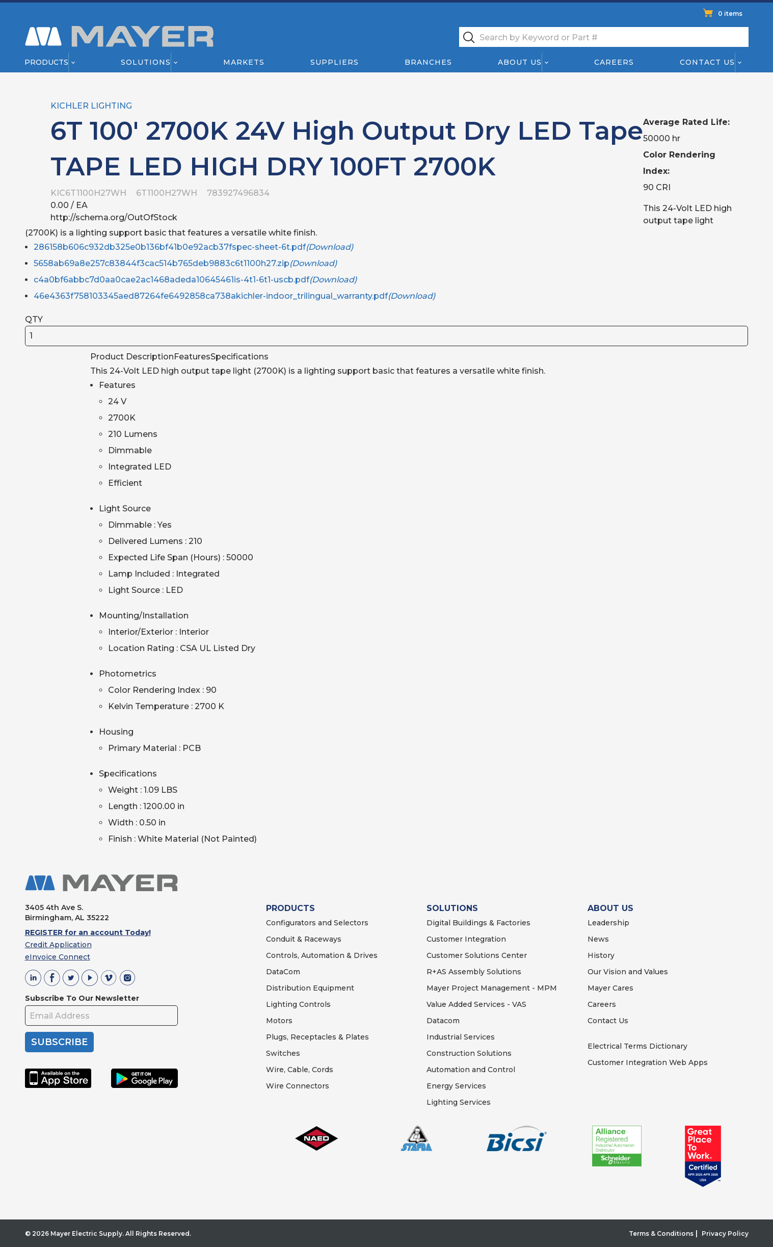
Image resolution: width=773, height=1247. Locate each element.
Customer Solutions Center (477, 955)
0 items (730, 13)
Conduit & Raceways (303, 939)
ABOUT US (610, 908)
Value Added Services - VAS (476, 1004)
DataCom (283, 971)
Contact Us (707, 62)
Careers (614, 62)
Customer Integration (466, 939)
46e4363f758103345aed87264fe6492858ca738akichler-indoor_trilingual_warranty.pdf (234, 296)
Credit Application (58, 944)
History (601, 955)
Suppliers (334, 62)
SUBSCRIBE (59, 1042)
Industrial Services (461, 1037)
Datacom (443, 1020)
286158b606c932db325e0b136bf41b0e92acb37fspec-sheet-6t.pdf (193, 247)
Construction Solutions (469, 1053)
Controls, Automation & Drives (322, 955)
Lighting (281, 1004)
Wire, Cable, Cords (299, 1069)
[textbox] (604, 37)
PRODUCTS (290, 908)
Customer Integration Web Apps (648, 1062)
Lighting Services (459, 1102)
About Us (520, 62)
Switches (283, 1053)
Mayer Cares (610, 988)
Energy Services (456, 1085)
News (598, 939)
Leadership (608, 922)
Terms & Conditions (661, 1233)
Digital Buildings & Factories (478, 922)
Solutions (145, 62)
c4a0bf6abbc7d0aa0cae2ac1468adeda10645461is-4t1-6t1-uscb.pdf (195, 279)
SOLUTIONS (452, 908)
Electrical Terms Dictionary (637, 1046)
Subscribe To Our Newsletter (82, 998)
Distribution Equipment (310, 988)
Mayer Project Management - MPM (492, 988)
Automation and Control (471, 1069)
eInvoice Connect (57, 957)
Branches (428, 62)
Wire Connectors (297, 1085)
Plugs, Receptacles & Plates (317, 1037)
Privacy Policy (725, 1233)
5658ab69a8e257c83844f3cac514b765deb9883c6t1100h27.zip (185, 263)
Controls (314, 1004)
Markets (243, 62)
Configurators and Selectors (317, 922)
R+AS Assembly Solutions (474, 971)
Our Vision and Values (628, 971)
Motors (279, 1020)
